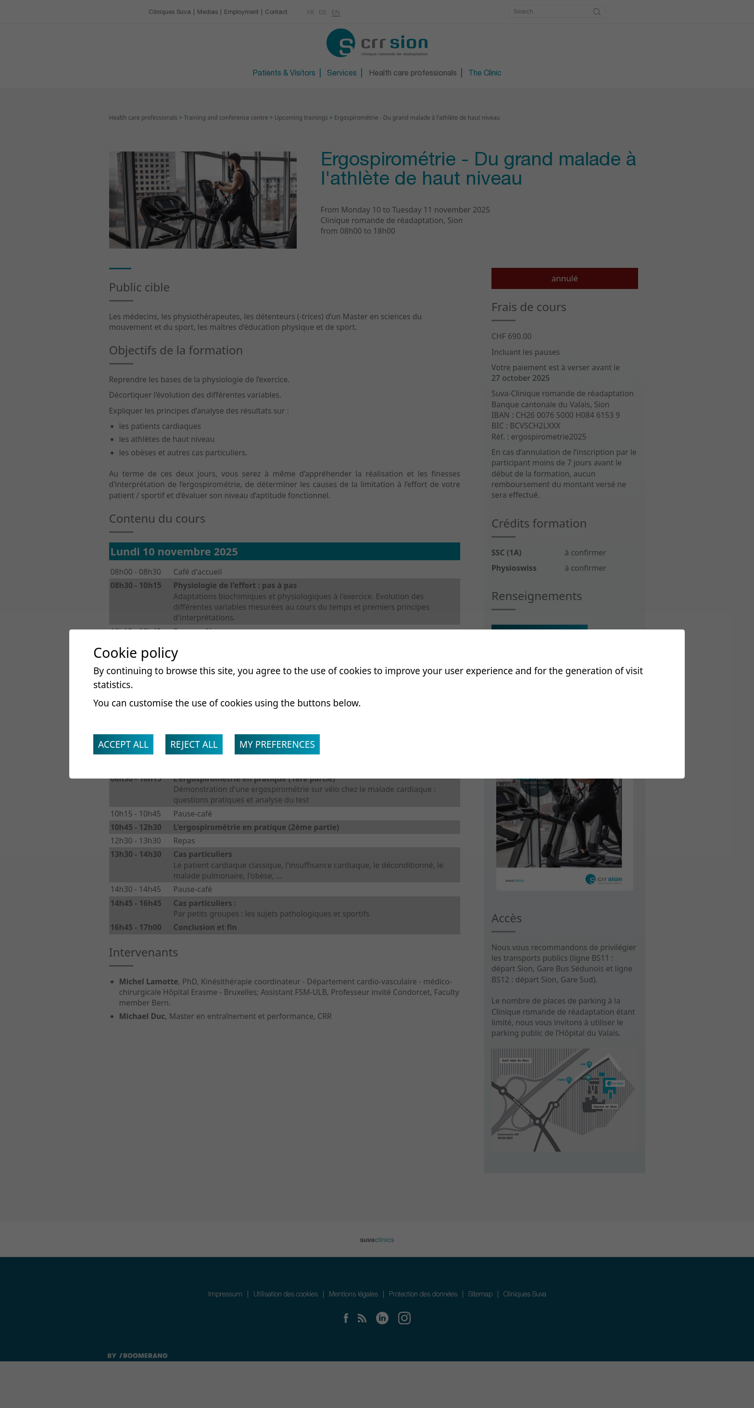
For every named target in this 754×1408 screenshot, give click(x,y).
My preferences (287, 747)
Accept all (125, 747)
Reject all (199, 747)
